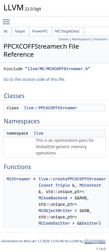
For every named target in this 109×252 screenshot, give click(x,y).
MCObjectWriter (55, 210)
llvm (38, 133)
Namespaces (81, 39)
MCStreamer (19, 179)
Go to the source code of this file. (34, 79)
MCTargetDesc (67, 31)
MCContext (90, 185)
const (47, 185)
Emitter (90, 223)
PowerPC (40, 31)
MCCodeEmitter (54, 223)
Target (20, 31)
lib (5, 31)
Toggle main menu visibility (8, 19)
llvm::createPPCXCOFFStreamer (72, 179)
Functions (101, 39)
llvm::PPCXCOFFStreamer (50, 107)
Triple (62, 185)
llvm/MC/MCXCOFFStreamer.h (58, 69)
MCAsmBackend (52, 198)
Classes (63, 39)
